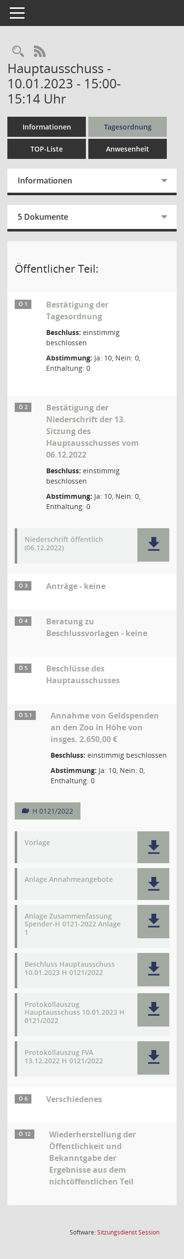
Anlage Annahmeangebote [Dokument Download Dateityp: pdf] (69, 879)
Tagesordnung (128, 126)
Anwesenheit (127, 149)
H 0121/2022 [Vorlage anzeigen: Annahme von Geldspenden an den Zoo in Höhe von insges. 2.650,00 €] (52, 811)
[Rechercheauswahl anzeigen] (18, 52)
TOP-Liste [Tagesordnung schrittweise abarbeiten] (46, 149)
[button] (153, 545)
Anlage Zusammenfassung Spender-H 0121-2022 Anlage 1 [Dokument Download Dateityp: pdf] (73, 924)
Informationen (47, 126)
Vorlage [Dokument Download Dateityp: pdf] (37, 843)
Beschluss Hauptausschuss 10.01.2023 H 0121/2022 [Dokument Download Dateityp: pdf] (70, 968)
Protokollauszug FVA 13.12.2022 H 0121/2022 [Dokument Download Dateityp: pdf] (64, 1057)
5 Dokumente (43, 216)
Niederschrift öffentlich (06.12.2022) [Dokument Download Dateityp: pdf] (64, 544)
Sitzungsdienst (128, 1232)
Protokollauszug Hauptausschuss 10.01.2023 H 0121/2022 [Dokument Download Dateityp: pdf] (75, 1013)
